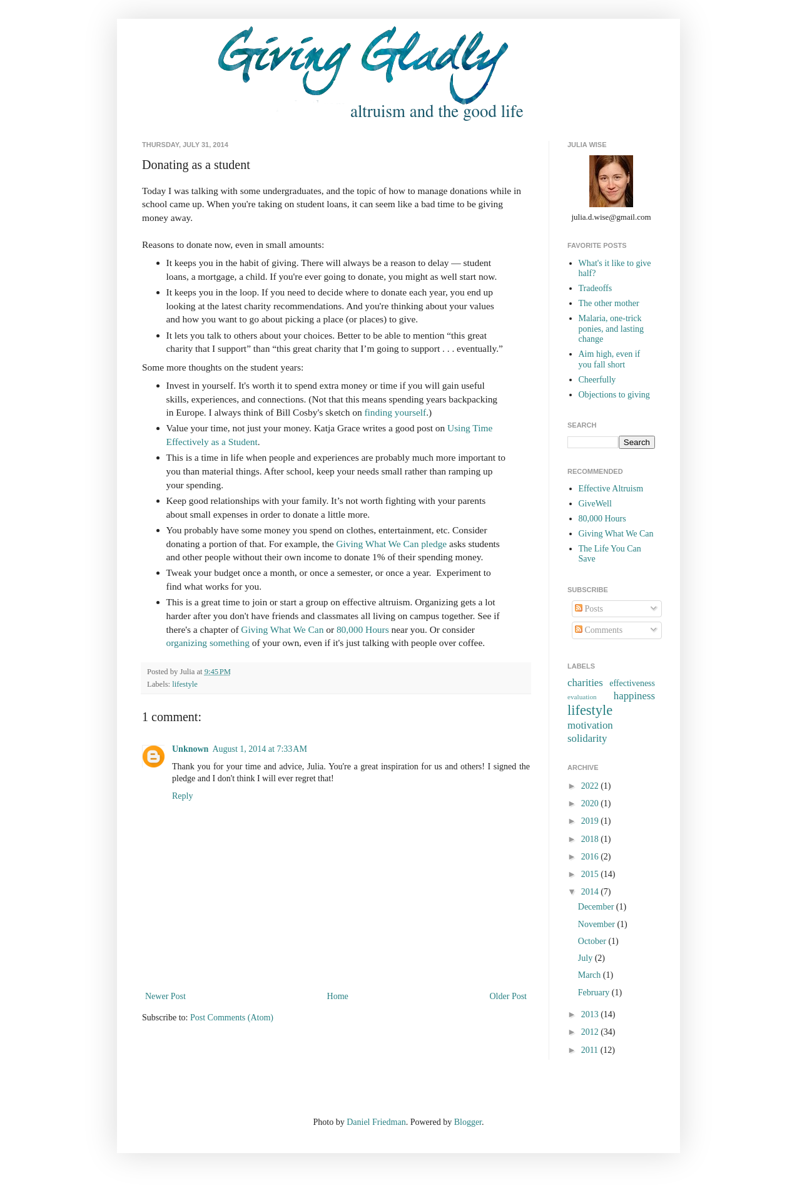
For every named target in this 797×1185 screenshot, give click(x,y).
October (593, 941)
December (597, 906)
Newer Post (165, 996)
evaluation (582, 696)
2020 (591, 803)
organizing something (208, 642)
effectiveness (632, 683)
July (586, 958)
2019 (591, 821)
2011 (591, 1050)
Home (337, 996)
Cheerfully (597, 379)
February (595, 992)
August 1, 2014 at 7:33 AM (259, 749)
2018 (591, 839)
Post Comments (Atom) (231, 1017)
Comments (598, 630)
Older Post (508, 996)
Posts (589, 608)
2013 (591, 1014)
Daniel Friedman (376, 1122)
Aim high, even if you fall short (610, 359)
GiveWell (595, 503)
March (590, 975)
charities (585, 683)
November (597, 924)
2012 (591, 1032)
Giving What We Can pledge (391, 543)
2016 (591, 856)
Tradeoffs (595, 288)
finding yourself (395, 412)
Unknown (190, 749)
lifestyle (185, 684)
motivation (590, 725)
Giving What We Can (282, 629)
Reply (182, 796)
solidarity (587, 738)
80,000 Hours (363, 629)
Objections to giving (614, 394)
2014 (591, 891)
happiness (634, 696)
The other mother (609, 303)
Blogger (468, 1122)
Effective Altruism (611, 488)
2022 (591, 786)
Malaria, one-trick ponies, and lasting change (611, 329)
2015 (591, 874)
